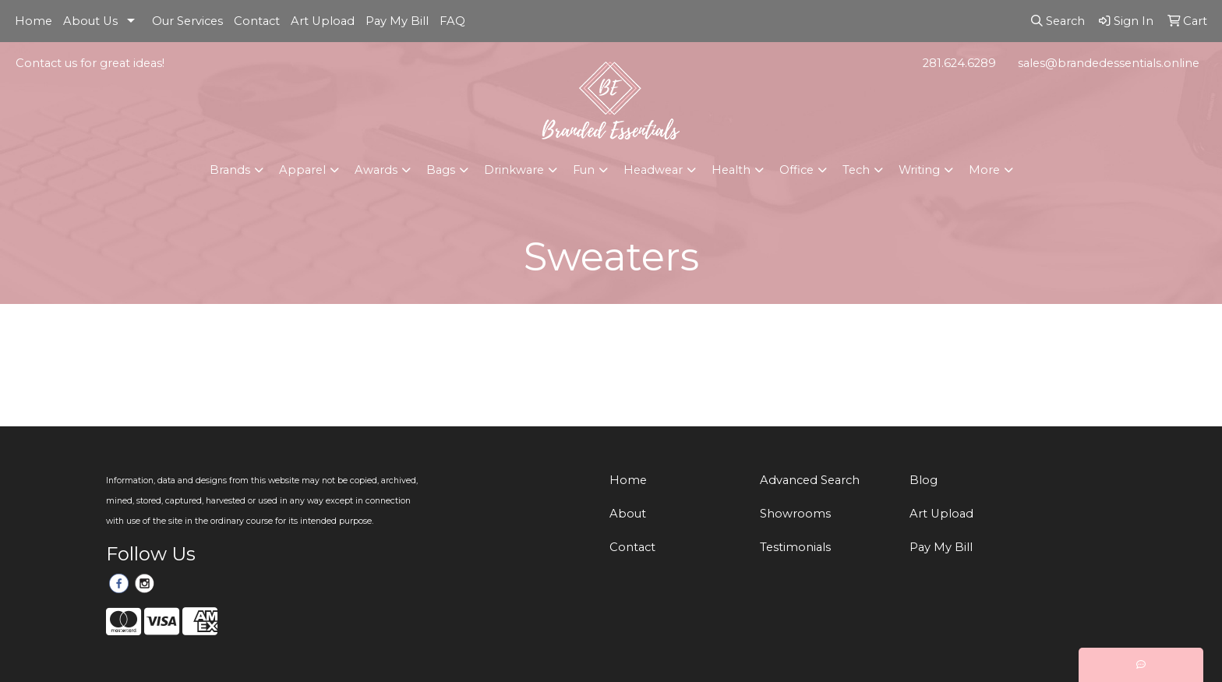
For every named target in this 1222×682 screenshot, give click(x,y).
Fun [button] (584, 170)
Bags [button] (440, 170)
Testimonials (795, 547)
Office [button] (796, 170)
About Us (90, 21)
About (627, 514)
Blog (923, 480)
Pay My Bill (397, 21)
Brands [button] (230, 170)
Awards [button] (376, 170)
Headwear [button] (653, 170)
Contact (257, 21)
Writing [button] (919, 170)
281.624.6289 (959, 63)
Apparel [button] (302, 170)
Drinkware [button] (514, 170)
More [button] (984, 170)
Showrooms (795, 514)
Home (33, 21)
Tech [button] (856, 170)
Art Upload (323, 21)
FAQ (452, 21)
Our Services (187, 21)
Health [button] (731, 170)
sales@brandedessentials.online (1108, 63)
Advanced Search (810, 480)
